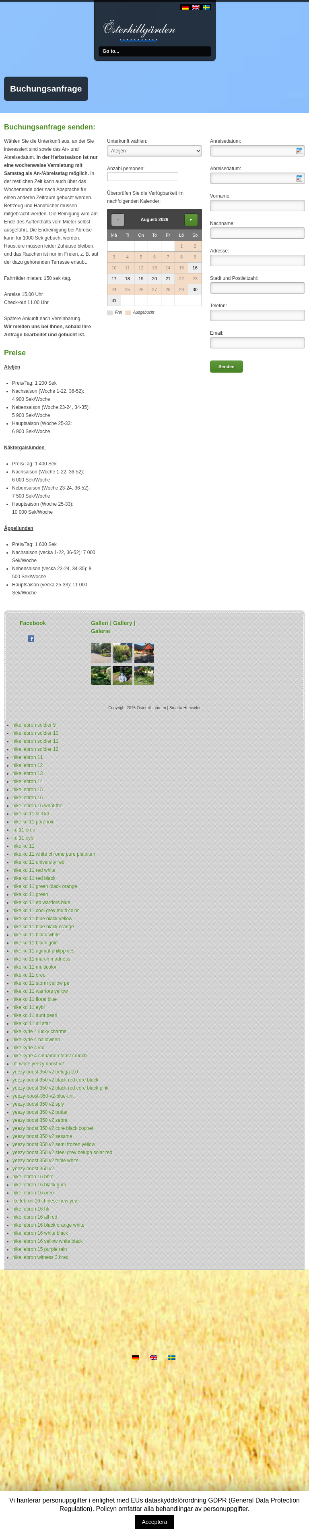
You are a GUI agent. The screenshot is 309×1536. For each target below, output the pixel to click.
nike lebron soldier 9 (34, 725)
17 (113, 278)
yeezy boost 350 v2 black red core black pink (60, 1088)
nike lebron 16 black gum (39, 1185)
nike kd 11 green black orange (44, 886)
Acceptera (154, 1522)
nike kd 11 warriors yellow (40, 991)
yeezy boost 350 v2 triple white (45, 1160)
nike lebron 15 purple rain (39, 1249)
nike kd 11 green (30, 894)
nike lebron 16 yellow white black (47, 1241)
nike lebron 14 (27, 781)
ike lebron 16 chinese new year (45, 1201)
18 (127, 278)
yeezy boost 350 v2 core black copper (52, 1128)
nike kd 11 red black (34, 878)
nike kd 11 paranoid (33, 822)
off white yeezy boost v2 (38, 1064)
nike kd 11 (23, 846)
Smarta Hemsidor (185, 708)
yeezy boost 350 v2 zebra (40, 1120)
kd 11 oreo (23, 830)
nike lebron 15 (27, 789)
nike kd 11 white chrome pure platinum (53, 854)
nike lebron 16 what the (37, 806)
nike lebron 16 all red (34, 1217)
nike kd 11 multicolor (34, 967)
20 (154, 278)
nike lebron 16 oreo (33, 1193)
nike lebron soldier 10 (35, 733)
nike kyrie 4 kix (28, 1047)
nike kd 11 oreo (28, 975)
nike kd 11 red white (34, 870)
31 (113, 300)
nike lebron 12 (27, 765)
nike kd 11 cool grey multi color (45, 910)
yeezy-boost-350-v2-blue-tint (43, 1096)
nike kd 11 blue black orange (43, 927)
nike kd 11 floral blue (34, 999)
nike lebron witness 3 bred (40, 1257)
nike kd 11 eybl (28, 1007)
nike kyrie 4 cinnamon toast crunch (49, 1056)
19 (140, 278)
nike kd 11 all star (31, 1023)
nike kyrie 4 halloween (36, 1039)
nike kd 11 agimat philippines (43, 951)
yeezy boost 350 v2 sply (38, 1104)
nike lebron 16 (27, 797)
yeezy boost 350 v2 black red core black (55, 1080)
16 (195, 267)
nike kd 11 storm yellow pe (40, 983)
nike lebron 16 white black (40, 1233)
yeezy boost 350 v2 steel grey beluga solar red (62, 1152)
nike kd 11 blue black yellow (42, 918)
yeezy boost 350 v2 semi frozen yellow (53, 1144)
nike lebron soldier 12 (35, 749)
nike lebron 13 (27, 773)
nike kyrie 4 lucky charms (39, 1031)
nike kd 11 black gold (35, 943)
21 (167, 278)
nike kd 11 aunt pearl (34, 1015)
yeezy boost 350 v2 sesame (42, 1136)
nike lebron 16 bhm (33, 1177)
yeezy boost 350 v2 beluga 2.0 (45, 1072)
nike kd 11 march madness (41, 959)
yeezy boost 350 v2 (33, 1168)
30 (195, 289)
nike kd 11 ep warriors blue (41, 902)
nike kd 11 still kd (30, 814)
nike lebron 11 (27, 757)
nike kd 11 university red (38, 862)
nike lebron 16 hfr (31, 1209)
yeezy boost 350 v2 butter (40, 1112)
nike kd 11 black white (36, 935)
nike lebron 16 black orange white (48, 1225)
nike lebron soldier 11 (35, 741)
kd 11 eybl (23, 838)
